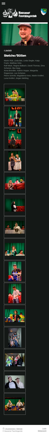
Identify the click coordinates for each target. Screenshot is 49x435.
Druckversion (9, 429)
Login (44, 428)
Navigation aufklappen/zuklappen (24, 3)
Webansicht (42, 431)
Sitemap (19, 429)
